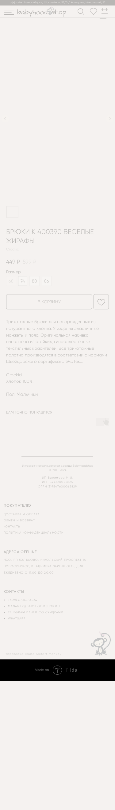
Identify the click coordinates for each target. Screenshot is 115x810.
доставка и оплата (22, 514)
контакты (12, 526)
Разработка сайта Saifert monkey (33, 653)
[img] (9, 12)
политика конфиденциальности (34, 532)
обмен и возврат (19, 520)
